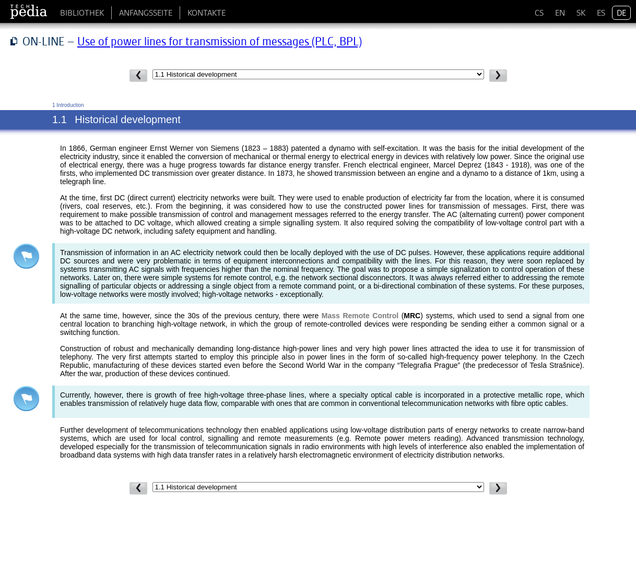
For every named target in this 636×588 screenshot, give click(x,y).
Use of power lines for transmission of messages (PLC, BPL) (219, 41)
